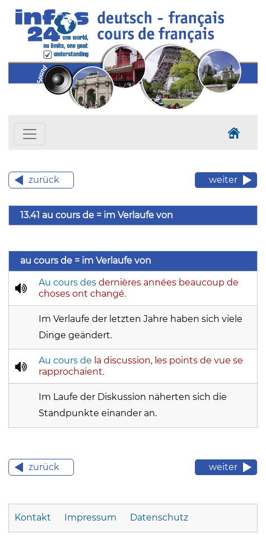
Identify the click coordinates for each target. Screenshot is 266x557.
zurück (44, 179)
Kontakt (33, 517)
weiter (223, 179)
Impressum (90, 517)
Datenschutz (159, 517)
